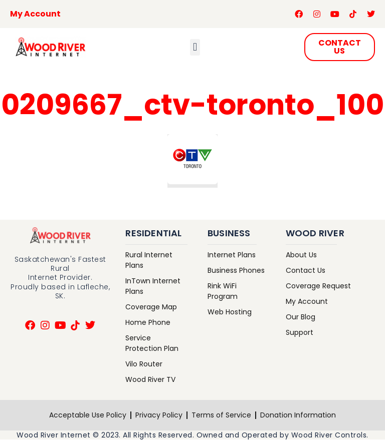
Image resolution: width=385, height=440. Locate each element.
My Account (35, 14)
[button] (195, 47)
